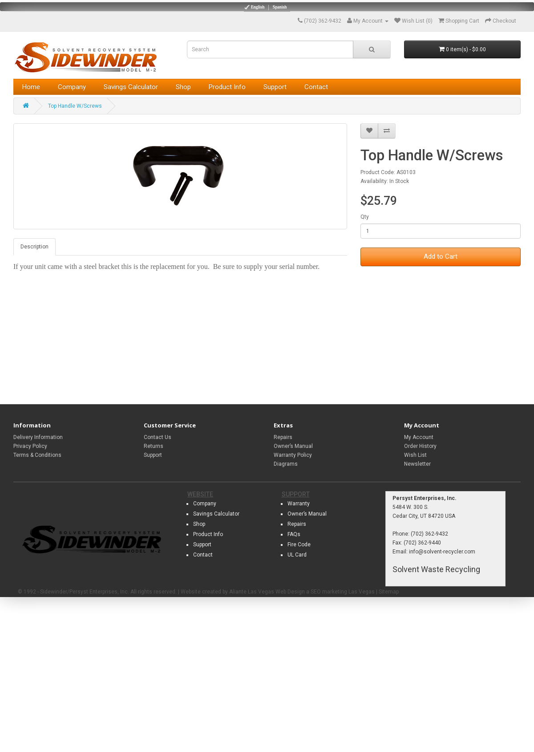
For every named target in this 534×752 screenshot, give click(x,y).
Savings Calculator (131, 87)
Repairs (283, 437)
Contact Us (157, 437)
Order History (420, 446)
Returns (153, 446)
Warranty (298, 503)
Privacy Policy (30, 446)
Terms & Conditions (37, 455)
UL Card (297, 555)
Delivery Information (38, 437)
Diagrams (286, 464)
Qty (364, 217)
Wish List (415, 455)
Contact (316, 87)
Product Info (227, 87)
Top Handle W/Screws (75, 106)
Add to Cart (440, 256)
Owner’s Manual (293, 446)
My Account (418, 437)
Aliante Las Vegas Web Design (267, 592)
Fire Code (299, 544)
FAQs (293, 534)
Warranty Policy (293, 455)
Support (275, 87)
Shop (183, 87)
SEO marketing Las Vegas (343, 592)
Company (72, 87)
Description (34, 247)
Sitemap (389, 592)
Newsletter (417, 464)
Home (31, 87)
